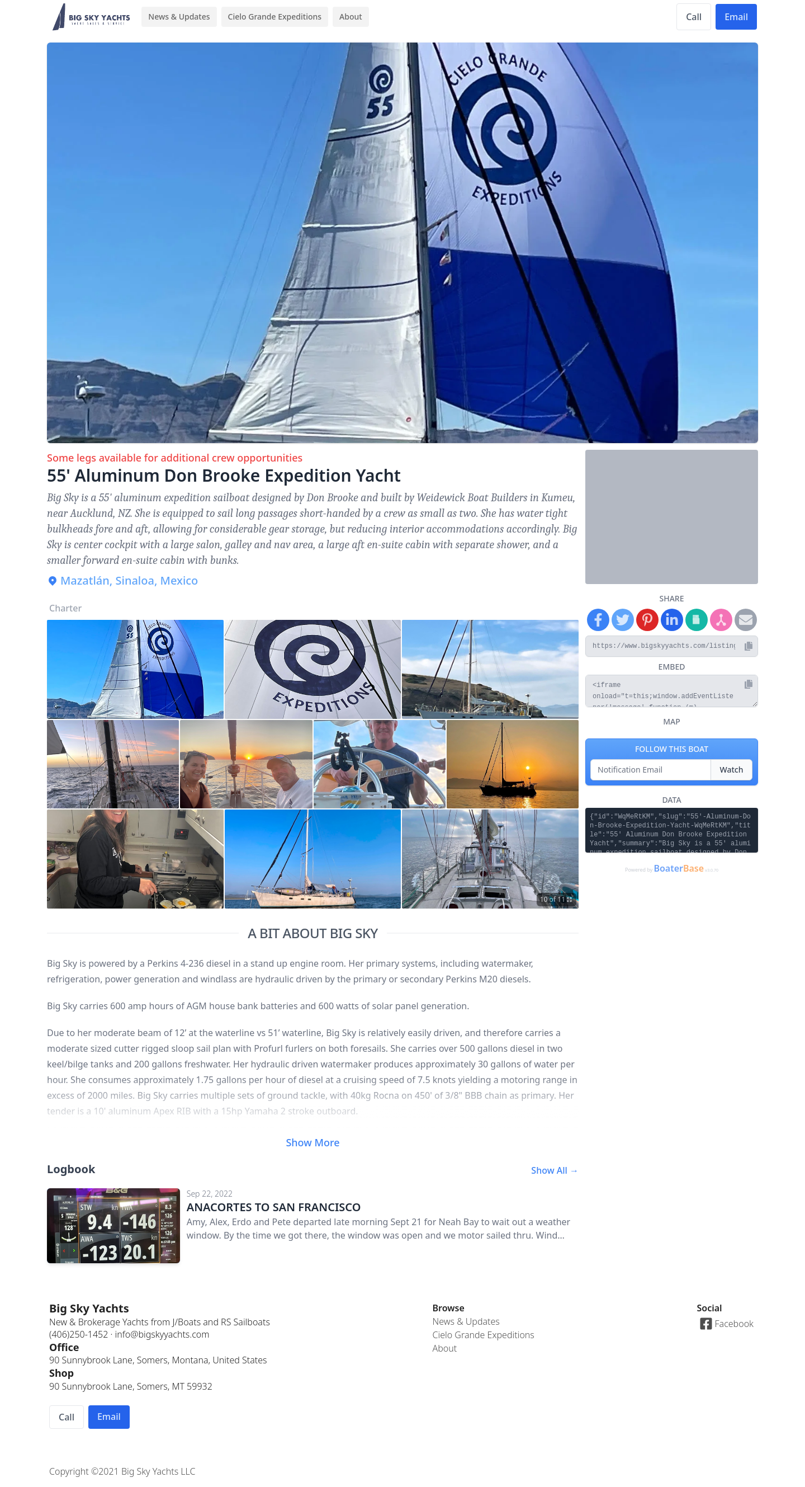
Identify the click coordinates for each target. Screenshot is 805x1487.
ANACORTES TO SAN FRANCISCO (274, 1207)
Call (694, 17)
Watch (732, 769)
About (350, 16)
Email (736, 17)
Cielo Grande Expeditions (275, 16)
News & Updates (179, 16)
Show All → (555, 1170)
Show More (312, 1142)
